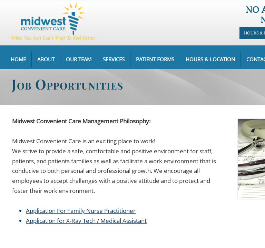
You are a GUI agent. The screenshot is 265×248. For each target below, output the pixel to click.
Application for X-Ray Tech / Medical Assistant (86, 221)
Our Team (78, 59)
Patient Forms (155, 59)
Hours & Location (210, 59)
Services (114, 59)
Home (18, 59)
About (46, 59)
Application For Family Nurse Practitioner (81, 211)
